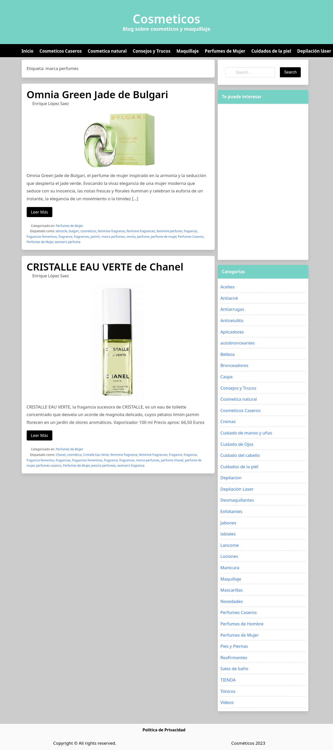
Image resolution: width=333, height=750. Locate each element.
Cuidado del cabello (240, 455)
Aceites (227, 287)
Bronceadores (234, 365)
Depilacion (230, 478)
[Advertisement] (255, 181)
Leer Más (39, 212)
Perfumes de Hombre (241, 624)
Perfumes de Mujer (225, 51)
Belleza (227, 354)
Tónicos (227, 691)
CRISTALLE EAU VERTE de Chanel (105, 267)
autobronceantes (237, 343)
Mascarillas (231, 590)
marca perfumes (113, 236)
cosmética (74, 455)
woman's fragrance (131, 465)
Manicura (229, 567)
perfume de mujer (163, 236)
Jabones (228, 523)
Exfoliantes (231, 511)
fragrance (65, 236)
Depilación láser (314, 51)
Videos (227, 702)
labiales (227, 534)
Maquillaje (187, 51)
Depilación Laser (236, 489)
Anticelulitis (231, 320)
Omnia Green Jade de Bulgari (97, 94)
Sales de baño (234, 668)
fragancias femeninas (42, 236)
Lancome (229, 545)
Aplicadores (232, 332)
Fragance (175, 455)
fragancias (63, 460)
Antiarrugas (232, 309)
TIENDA (228, 680)
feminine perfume (169, 231)
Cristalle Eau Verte (96, 455)
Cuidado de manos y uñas (246, 433)
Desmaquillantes (237, 500)
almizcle (61, 231)
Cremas (228, 421)
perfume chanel (172, 460)
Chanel (60, 455)
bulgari (74, 231)
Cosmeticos (166, 19)
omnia (130, 236)
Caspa (226, 377)
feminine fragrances (141, 231)
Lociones (229, 556)
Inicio (27, 51)
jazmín (95, 236)
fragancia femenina (40, 460)
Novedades (231, 601)
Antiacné (229, 298)
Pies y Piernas (234, 646)
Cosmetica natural (107, 51)
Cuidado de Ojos (236, 444)
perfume (143, 236)
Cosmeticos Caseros (61, 51)
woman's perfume (68, 242)
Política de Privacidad (163, 730)
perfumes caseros (48, 465)
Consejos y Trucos (151, 51)
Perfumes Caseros (190, 236)
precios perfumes (103, 465)
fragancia (190, 231)
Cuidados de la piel (271, 51)
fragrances (81, 236)
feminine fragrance (111, 231)
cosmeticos (88, 231)
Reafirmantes (233, 657)
